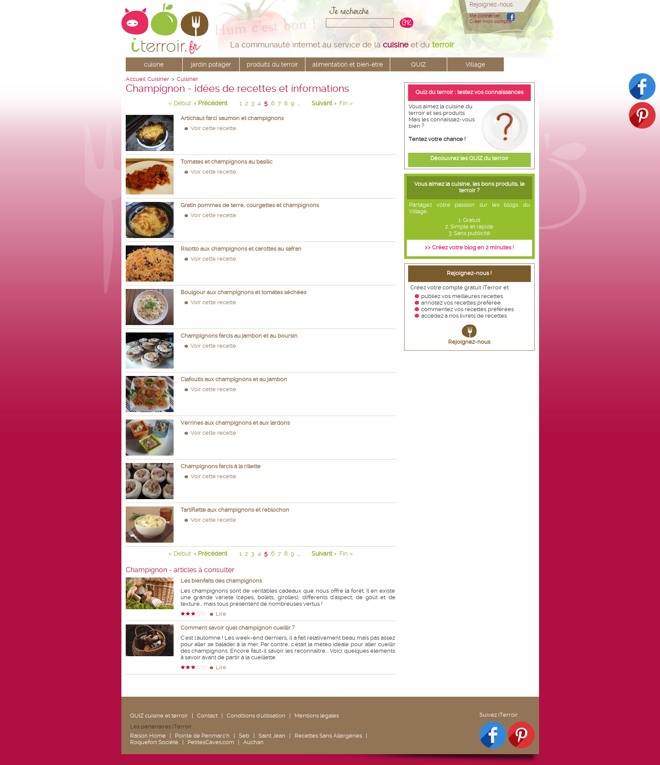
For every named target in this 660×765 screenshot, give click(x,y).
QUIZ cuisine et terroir (159, 715)
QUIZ (418, 64)
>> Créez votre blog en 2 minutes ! (469, 247)
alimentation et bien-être (347, 64)
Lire (221, 614)
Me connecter (484, 16)
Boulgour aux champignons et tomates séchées (243, 292)
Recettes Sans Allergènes (328, 735)
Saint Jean (271, 735)
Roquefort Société (154, 742)
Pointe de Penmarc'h (202, 735)
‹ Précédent (211, 103)
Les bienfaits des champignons (221, 580)
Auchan (253, 742)
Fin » (346, 103)
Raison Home (148, 735)
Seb (244, 735)
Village (475, 64)
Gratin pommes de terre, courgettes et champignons (250, 205)
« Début (179, 103)
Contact (207, 715)
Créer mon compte (490, 21)
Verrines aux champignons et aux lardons (235, 422)
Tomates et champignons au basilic (226, 161)
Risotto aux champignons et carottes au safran (241, 248)
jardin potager (211, 64)
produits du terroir (272, 64)
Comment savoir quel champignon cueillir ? (238, 627)
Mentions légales (317, 715)
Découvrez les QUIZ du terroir (469, 158)
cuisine (154, 64)
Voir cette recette (213, 128)
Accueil (135, 79)
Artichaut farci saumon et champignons (232, 118)
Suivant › (324, 103)
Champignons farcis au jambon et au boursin (239, 335)
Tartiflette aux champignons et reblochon (235, 510)
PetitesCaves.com (211, 742)
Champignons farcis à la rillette (221, 466)
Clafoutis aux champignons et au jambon (234, 379)
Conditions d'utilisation (256, 715)
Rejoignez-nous (469, 342)
